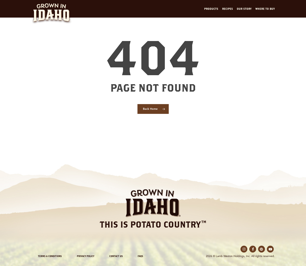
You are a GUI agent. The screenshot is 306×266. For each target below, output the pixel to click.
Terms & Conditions (50, 256)
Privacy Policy (85, 256)
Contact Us (116, 256)
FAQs (140, 256)
